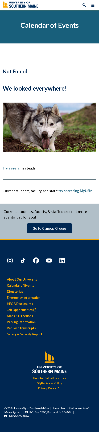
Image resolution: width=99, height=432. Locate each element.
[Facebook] (36, 261)
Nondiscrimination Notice (49, 378)
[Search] (84, 5)
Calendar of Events (20, 285)
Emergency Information (23, 298)
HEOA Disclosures (20, 304)
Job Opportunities (22, 310)
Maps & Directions (20, 316)
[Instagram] (10, 261)
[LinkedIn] (62, 261)
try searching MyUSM (75, 191)
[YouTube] (49, 261)
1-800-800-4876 (19, 416)
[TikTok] (23, 261)
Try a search (12, 168)
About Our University (22, 279)
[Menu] (93, 5)
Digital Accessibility (49, 383)
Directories (15, 291)
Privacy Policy (49, 388)
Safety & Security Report (24, 334)
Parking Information (21, 322)
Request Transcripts (21, 328)
